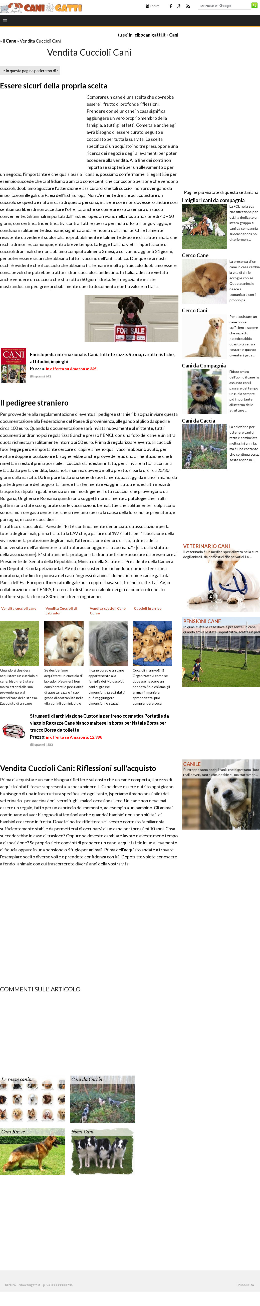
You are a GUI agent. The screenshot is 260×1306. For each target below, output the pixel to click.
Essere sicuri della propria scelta (54, 85)
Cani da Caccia (86, 1079)
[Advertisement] (58, 35)
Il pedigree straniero (34, 402)
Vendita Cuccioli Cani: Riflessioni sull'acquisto (78, 767)
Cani (173, 35)
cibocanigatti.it (150, 35)
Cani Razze (13, 1132)
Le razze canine (17, 1079)
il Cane (9, 41)
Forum (152, 6)
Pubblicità (246, 1285)
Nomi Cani (82, 1132)
